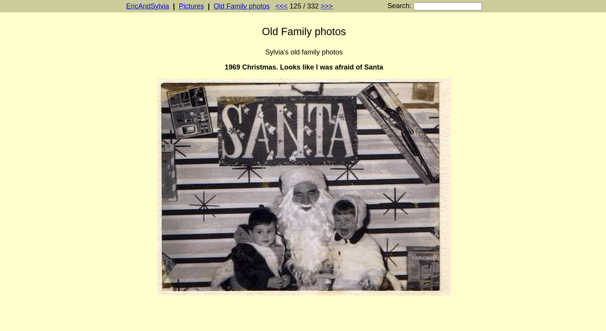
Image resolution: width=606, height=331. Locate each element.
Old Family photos (242, 6)
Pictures (191, 6)
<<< (282, 6)
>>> (326, 6)
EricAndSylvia (147, 6)
